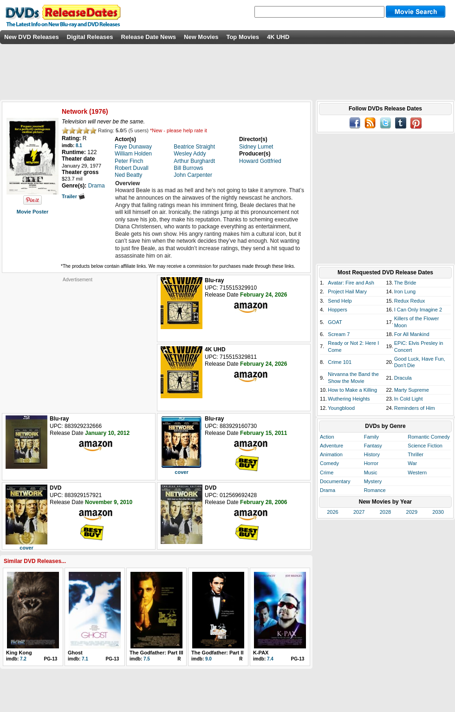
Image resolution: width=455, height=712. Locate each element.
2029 (411, 512)
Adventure (331, 445)
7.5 (146, 658)
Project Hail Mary (347, 291)
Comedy (329, 463)
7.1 (85, 658)
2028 (385, 512)
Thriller (415, 454)
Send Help (339, 301)
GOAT (335, 322)
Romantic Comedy (428, 437)
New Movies (201, 36)
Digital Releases (90, 36)
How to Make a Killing (352, 390)
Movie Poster (32, 211)
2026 (332, 512)
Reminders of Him (414, 408)
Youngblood (341, 408)
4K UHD (278, 36)
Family (371, 437)
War (412, 463)
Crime (326, 472)
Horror (371, 463)
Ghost (75, 652)
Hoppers (337, 309)
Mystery (373, 481)
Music (370, 472)
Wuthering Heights (349, 398)
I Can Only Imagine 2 (418, 309)
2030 (437, 512)
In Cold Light (408, 398)
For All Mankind (411, 334)
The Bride (405, 282)
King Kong (19, 652)
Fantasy (373, 445)
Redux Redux (409, 301)
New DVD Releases (31, 36)
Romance (375, 490)
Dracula (403, 378)
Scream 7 (339, 334)
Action (327, 437)
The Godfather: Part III (156, 652)
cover (181, 472)
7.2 (23, 658)
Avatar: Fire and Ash (351, 282)
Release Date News (148, 36)
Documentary (335, 481)
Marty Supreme (411, 390)
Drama (327, 490)
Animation (331, 454)
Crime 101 (339, 362)
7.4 (270, 658)
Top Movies (242, 36)
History (372, 454)
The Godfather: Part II (217, 652)
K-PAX (260, 652)
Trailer (73, 196)
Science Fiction (425, 445)
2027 (358, 512)
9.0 (208, 658)
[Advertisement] (77, 341)
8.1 (79, 145)
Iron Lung (405, 291)
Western (417, 472)
